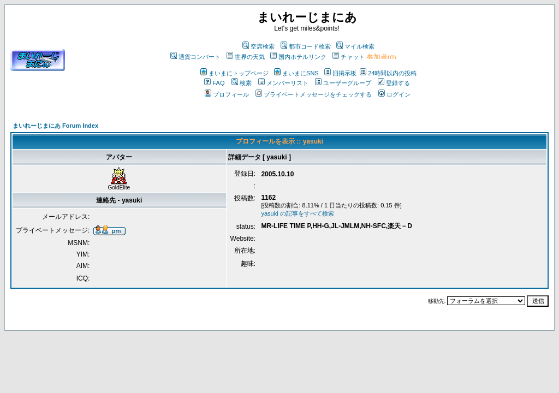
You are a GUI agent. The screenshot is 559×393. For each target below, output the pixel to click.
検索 (241, 83)
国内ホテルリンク (298, 56)
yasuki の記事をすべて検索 (297, 213)
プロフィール (227, 94)
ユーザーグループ (343, 83)
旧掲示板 (340, 73)
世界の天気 (246, 56)
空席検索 (258, 46)
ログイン (394, 94)
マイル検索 (355, 46)
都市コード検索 (306, 46)
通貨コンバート (195, 56)
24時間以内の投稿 (388, 73)
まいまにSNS (296, 73)
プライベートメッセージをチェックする (313, 94)
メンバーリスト (283, 83)
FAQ (214, 83)
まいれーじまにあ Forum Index (55, 125)
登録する (394, 83)
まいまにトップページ (234, 73)
